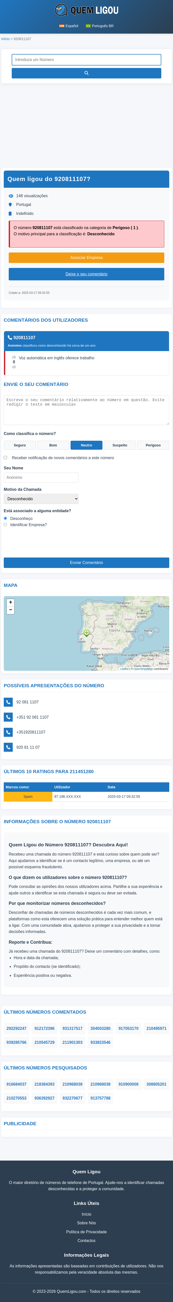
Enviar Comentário (86, 562)
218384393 (44, 1084)
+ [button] (10, 603)
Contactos (86, 1241)
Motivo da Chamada (22, 489)
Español (68, 25)
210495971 (157, 1028)
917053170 (128, 1028)
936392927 (44, 1098)
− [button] (10, 610)
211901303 (73, 1042)
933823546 (100, 1042)
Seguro (20, 445)
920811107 (21, 337)
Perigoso (153, 445)
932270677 (73, 1098)
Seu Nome (13, 468)
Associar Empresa (86, 257)
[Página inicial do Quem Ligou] (86, 11)
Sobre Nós (86, 1223)
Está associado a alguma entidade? (37, 511)
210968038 (73, 1084)
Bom (53, 445)
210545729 (44, 1042)
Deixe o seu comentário (86, 274)
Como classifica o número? (30, 434)
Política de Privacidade (86, 1232)
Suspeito (119, 445)
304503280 (100, 1028)
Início (5, 39)
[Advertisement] (86, 126)
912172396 (44, 1028)
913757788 (100, 1098)
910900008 (128, 1084)
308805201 (157, 1084)
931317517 (73, 1028)
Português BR (100, 25)
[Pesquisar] (86, 73)
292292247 (16, 1028)
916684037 (16, 1084)
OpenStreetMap (143, 668)
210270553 (16, 1098)
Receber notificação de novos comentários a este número (63, 458)
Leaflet (124, 668)
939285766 (16, 1042)
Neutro (86, 445)
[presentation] (42, 548)
